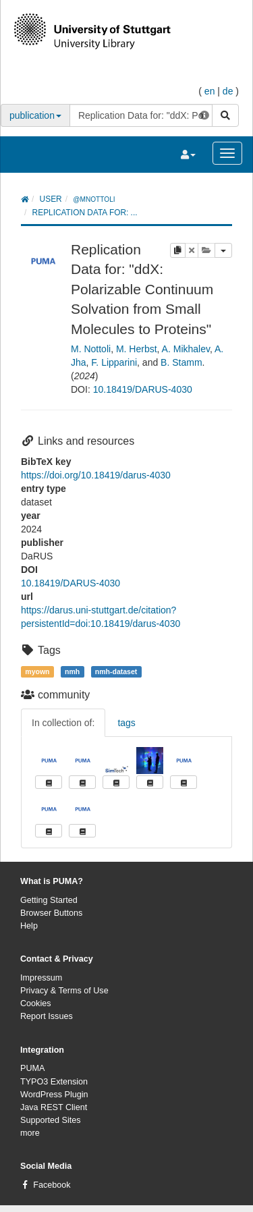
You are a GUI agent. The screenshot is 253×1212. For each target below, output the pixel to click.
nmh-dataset (116, 671)
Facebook (51, 1185)
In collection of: (63, 722)
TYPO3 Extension (54, 1081)
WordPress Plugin (54, 1094)
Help (29, 926)
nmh (72, 671)
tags (126, 722)
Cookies (35, 1003)
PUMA (32, 1068)
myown (37, 671)
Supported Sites (50, 1120)
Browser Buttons (51, 913)
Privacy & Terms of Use (64, 990)
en (209, 91)
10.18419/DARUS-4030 (142, 389)
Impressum (41, 978)
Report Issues (46, 1016)
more (30, 1133)
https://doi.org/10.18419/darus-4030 (96, 475)
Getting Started (49, 900)
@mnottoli (94, 199)
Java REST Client (53, 1107)
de (228, 91)
